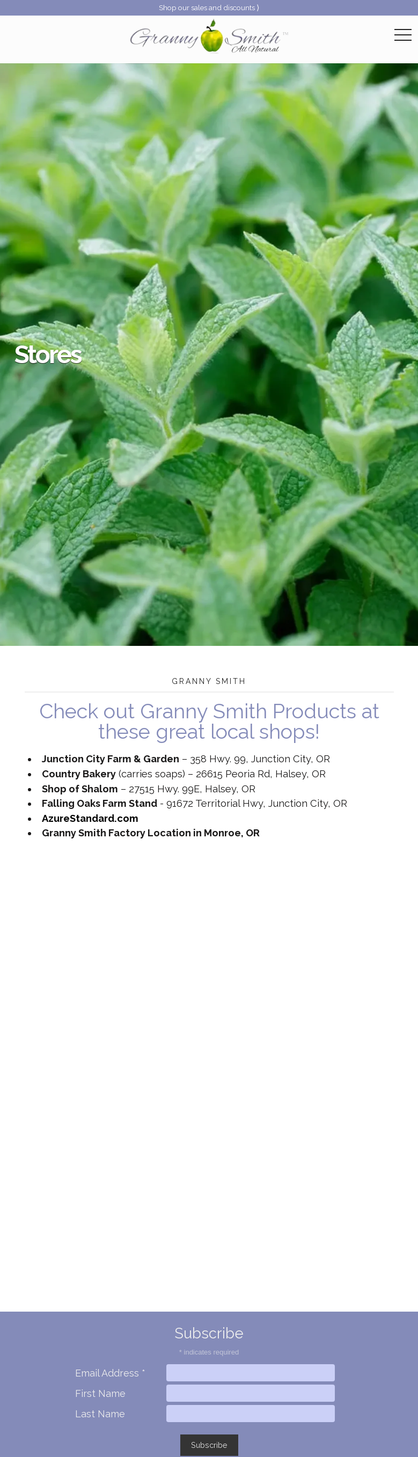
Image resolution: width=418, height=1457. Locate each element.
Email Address (110, 1373)
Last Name (100, 1413)
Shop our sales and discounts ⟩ (209, 7)
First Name (100, 1393)
